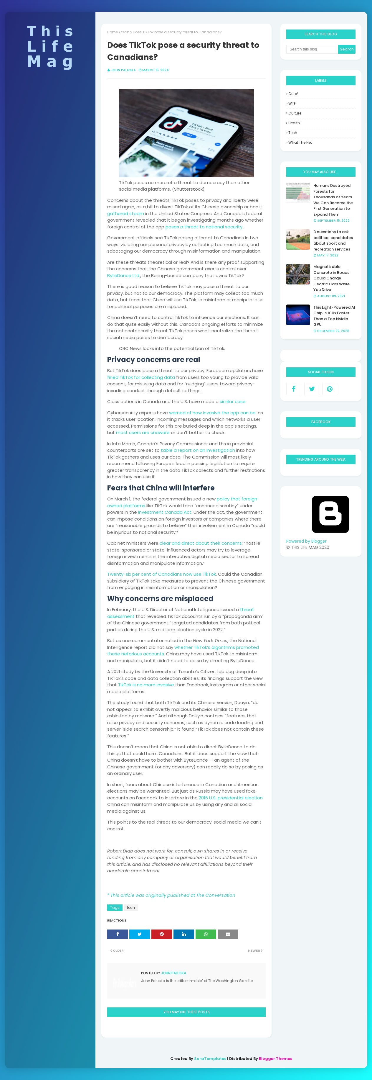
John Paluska (173, 973)
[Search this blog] (312, 49)
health (294, 122)
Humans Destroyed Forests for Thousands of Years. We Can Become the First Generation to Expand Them (333, 200)
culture (294, 113)
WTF (292, 103)
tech (131, 907)
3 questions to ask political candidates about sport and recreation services (333, 240)
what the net (300, 142)
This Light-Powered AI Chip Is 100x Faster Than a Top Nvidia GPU (334, 316)
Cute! (293, 93)
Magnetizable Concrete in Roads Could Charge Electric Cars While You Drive (331, 278)
